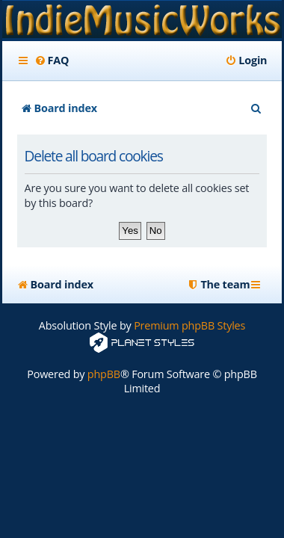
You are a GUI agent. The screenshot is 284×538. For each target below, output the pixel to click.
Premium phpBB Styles (189, 325)
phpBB (103, 374)
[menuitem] (52, 60)
